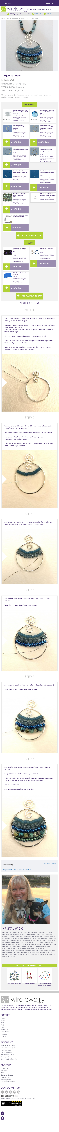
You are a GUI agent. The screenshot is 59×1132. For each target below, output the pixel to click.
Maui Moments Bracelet (14, 976)
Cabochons (5, 1032)
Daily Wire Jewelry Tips (8, 1048)
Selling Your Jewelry (7, 1054)
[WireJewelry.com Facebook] (2, 1092)
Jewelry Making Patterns (16, 18)
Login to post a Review (49, 863)
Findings (4, 1034)
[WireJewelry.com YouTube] (10, 1092)
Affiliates (4, 1073)
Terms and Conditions (8, 1082)
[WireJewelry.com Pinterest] (18, 1092)
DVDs (3, 1027)
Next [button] (56, 978)
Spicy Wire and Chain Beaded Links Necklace (45, 977)
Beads (3, 1018)
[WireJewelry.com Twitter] (6, 1092)
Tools (2, 1025)
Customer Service (7, 1075)
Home (3, 18)
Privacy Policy (5, 1077)
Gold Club (4, 1036)
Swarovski (4, 1029)
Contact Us (4, 1068)
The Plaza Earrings (29, 976)
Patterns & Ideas (6, 1052)
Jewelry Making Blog (8, 1045)
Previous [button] (3, 978)
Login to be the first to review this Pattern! (17, 870)
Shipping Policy (6, 1079)
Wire (2, 1023)
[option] (14, 976)
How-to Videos (6, 1050)
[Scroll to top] (2, 1119)
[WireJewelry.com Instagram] (14, 1092)
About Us (4, 1070)
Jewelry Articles (6, 1057)
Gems (3, 1020)
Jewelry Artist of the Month (10, 1059)
